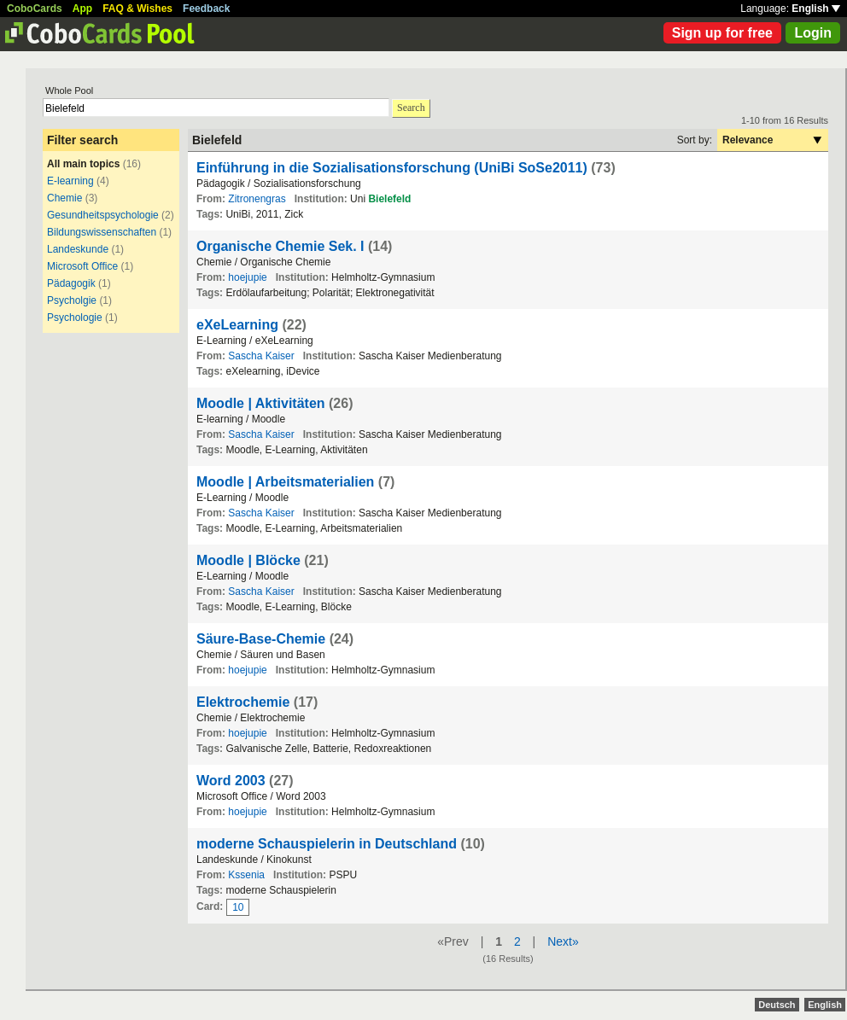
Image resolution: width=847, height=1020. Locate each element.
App (82, 9)
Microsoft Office (82, 266)
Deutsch (776, 1005)
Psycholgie (71, 300)
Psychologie (76, 317)
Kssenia (246, 875)
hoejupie (247, 277)
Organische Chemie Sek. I (280, 246)
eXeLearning (237, 325)
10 (237, 907)
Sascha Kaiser (261, 356)
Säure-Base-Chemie (260, 639)
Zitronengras (256, 199)
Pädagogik (71, 283)
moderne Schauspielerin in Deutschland (326, 843)
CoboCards (34, 9)
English (816, 9)
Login (813, 33)
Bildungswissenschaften (101, 232)
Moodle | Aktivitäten (260, 403)
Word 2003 (231, 780)
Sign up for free (722, 33)
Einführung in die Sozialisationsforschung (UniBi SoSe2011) (391, 167)
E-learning (70, 181)
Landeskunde (77, 249)
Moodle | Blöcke (248, 560)
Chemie (64, 198)
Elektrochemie (242, 702)
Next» (563, 941)
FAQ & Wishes (137, 9)
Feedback (206, 9)
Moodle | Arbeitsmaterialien (285, 482)
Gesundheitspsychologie (103, 215)
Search (411, 108)
